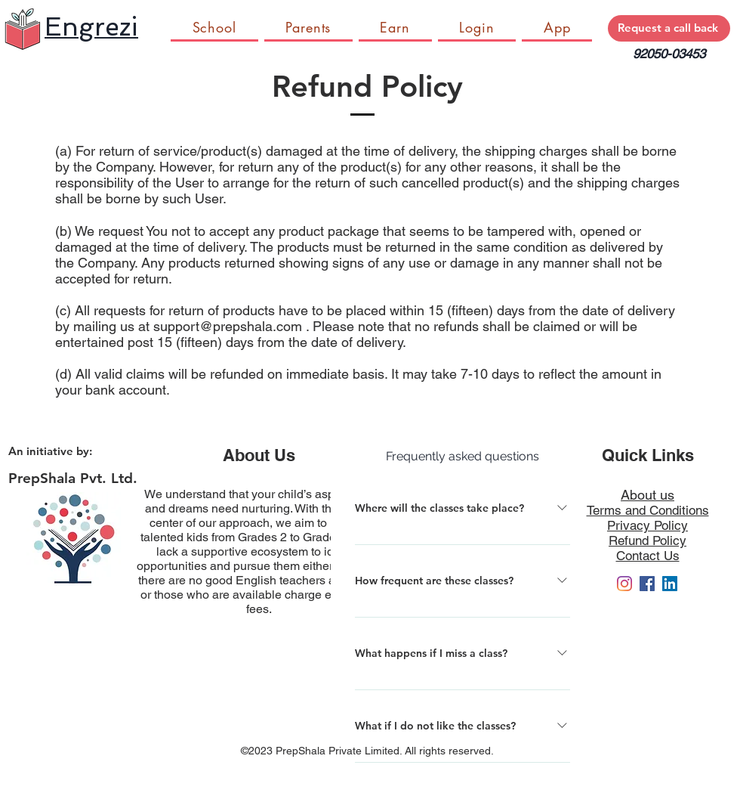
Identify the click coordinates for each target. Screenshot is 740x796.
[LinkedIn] (669, 583)
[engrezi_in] (624, 583)
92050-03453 (669, 53)
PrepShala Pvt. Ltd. (72, 478)
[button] (395, 28)
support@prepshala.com (227, 326)
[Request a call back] (669, 28)
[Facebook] (647, 583)
